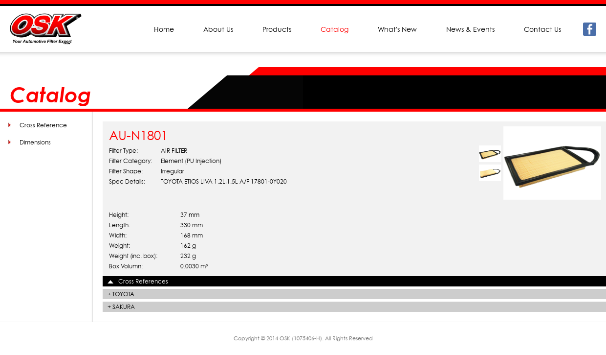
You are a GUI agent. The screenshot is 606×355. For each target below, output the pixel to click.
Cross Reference (43, 125)
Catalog (334, 29)
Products (276, 29)
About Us (218, 29)
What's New (397, 29)
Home (164, 29)
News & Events (470, 29)
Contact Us (542, 29)
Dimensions (35, 142)
